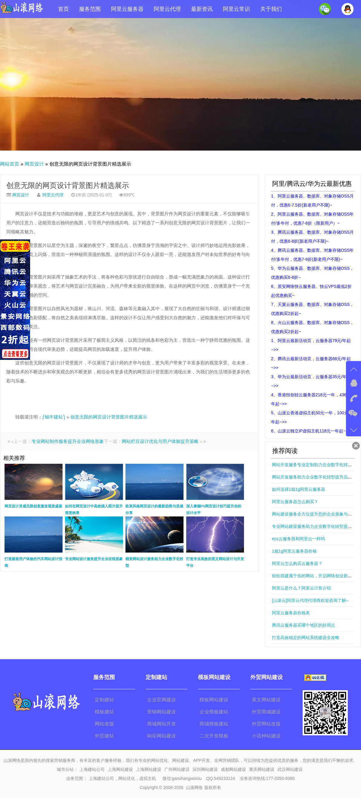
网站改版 (104, 723)
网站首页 (9, 164)
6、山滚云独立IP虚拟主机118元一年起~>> (311, 431)
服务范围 (90, 9)
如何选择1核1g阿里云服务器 (298, 489)
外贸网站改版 (266, 723)
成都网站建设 (233, 769)
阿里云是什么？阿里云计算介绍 (301, 588)
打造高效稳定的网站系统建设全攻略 (305, 637)
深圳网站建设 (205, 769)
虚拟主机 (147, 778)
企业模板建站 (213, 711)
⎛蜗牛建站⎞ (53, 416)
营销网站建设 (161, 711)
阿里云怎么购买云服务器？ (297, 563)
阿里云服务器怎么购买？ (295, 501)
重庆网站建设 (261, 769)
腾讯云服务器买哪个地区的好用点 (303, 625)
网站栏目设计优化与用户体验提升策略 (160, 441)
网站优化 (126, 778)
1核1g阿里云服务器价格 (294, 551)
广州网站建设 (177, 769)
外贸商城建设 (266, 711)
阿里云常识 (236, 9)
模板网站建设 (213, 699)
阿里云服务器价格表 (291, 612)
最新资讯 (202, 9)
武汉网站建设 (290, 769)
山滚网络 (194, 787)
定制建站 (104, 699)
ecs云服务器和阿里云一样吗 (298, 538)
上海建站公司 (92, 769)
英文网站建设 (266, 699)
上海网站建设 (120, 769)
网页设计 (34, 164)
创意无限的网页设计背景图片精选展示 (67, 185)
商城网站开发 (161, 723)
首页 (63, 9)
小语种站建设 (266, 735)
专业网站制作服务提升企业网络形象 (68, 441)
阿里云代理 (167, 9)
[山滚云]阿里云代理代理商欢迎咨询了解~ (310, 600)
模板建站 (104, 711)
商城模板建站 (213, 723)
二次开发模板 (213, 735)
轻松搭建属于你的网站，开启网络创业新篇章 (314, 575)
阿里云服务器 (127, 9)
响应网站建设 (161, 735)
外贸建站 (104, 735)
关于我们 (271, 9)
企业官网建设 (161, 699)
